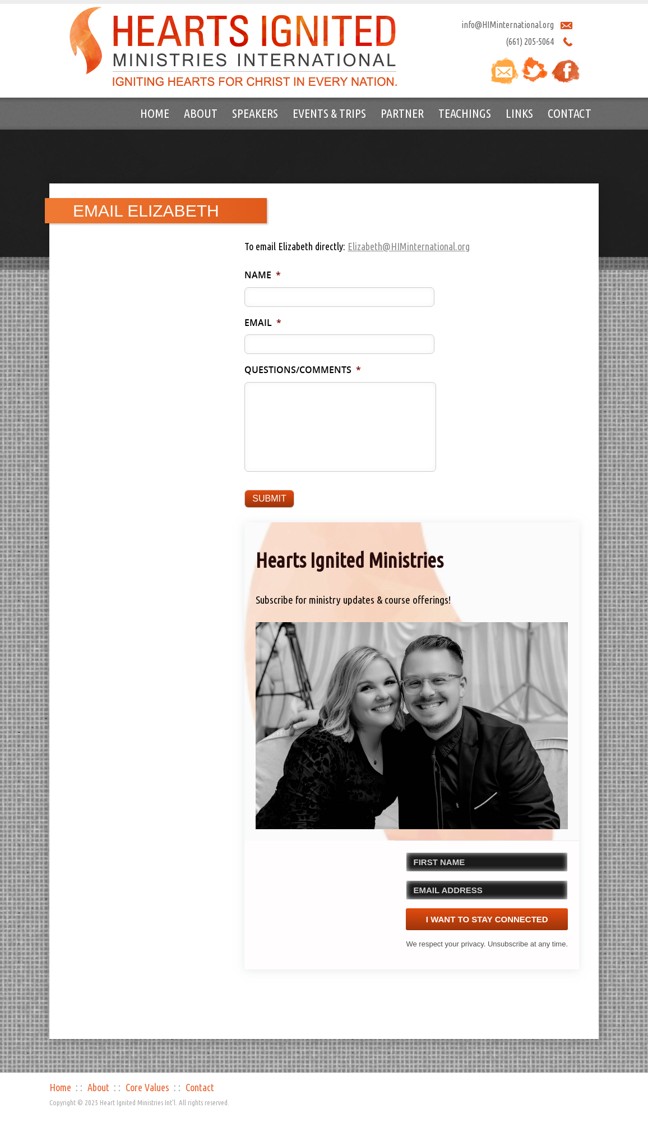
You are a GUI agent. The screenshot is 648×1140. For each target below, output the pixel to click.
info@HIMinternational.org (507, 25)
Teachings (464, 113)
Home (154, 113)
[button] (412, 725)
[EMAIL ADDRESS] (487, 890)
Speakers (255, 113)
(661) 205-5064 (530, 41)
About (200, 113)
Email (262, 323)
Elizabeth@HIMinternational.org (409, 246)
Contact (569, 113)
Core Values (147, 1087)
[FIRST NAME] (487, 862)
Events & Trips (329, 113)
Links (519, 113)
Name (262, 275)
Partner (402, 113)
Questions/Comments (302, 370)
